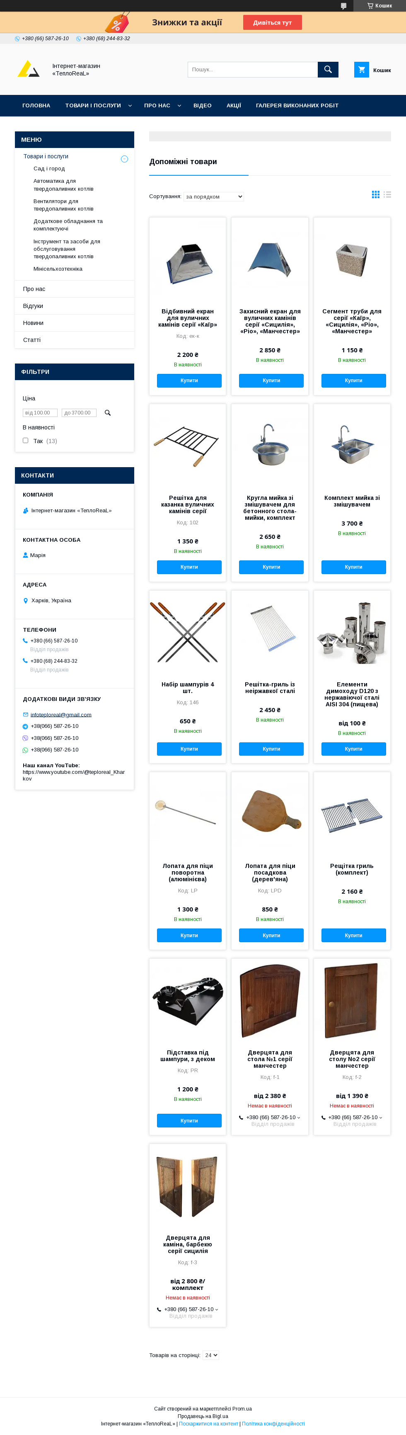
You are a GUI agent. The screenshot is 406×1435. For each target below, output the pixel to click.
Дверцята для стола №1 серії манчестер (269, 1059)
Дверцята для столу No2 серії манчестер (352, 1059)
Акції (234, 105)
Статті (32, 340)
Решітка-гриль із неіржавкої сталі (270, 687)
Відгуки (80, 127)
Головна (36, 105)
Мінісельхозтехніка (58, 269)
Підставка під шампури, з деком (187, 1055)
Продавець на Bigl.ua (203, 1416)
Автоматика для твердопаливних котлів (64, 184)
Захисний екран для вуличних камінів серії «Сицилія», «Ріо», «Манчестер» (270, 321)
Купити (189, 380)
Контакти (37, 127)
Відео (202, 105)
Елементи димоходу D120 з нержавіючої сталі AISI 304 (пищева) (351, 694)
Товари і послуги (93, 105)
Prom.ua (242, 1409)
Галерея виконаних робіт (297, 105)
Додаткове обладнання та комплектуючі (68, 225)
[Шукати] (328, 70)
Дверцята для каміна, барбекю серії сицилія (187, 1244)
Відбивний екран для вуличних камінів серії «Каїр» (187, 318)
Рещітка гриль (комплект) (352, 869)
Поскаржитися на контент (208, 1424)
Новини (33, 323)
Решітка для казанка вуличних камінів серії (187, 504)
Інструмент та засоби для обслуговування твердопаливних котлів (67, 248)
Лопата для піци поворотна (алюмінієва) (187, 872)
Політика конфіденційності (273, 1424)
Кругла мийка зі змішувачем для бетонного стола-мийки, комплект (270, 507)
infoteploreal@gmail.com (61, 714)
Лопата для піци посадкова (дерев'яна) (270, 872)
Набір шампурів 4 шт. (188, 687)
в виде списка (387, 196)
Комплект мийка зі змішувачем (352, 501)
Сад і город (49, 168)
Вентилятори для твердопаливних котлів (64, 205)
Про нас (157, 105)
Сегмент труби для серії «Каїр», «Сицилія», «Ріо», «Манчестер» (352, 321)
